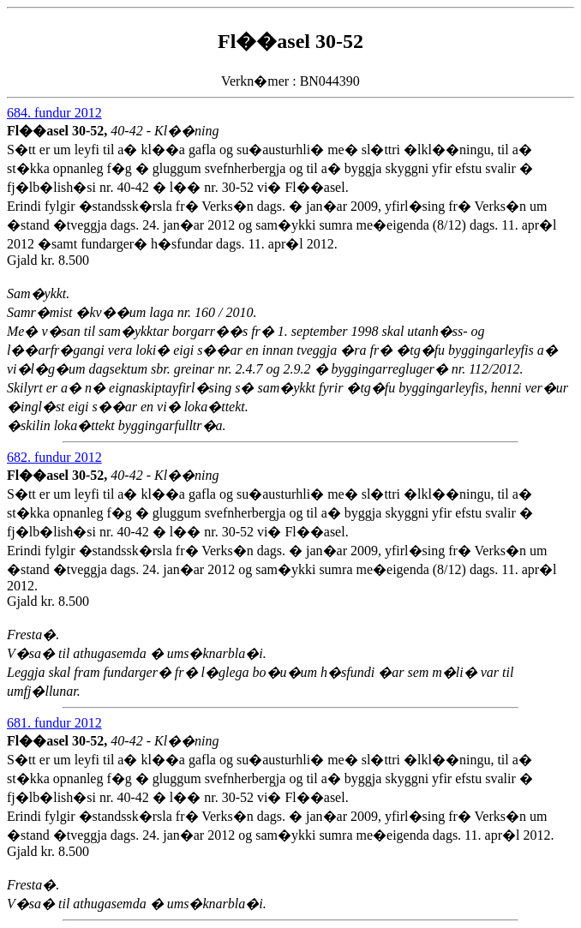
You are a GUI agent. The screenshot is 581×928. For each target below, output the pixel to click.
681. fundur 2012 (54, 722)
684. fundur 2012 (54, 112)
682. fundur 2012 (54, 457)
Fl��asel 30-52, (59, 130)
